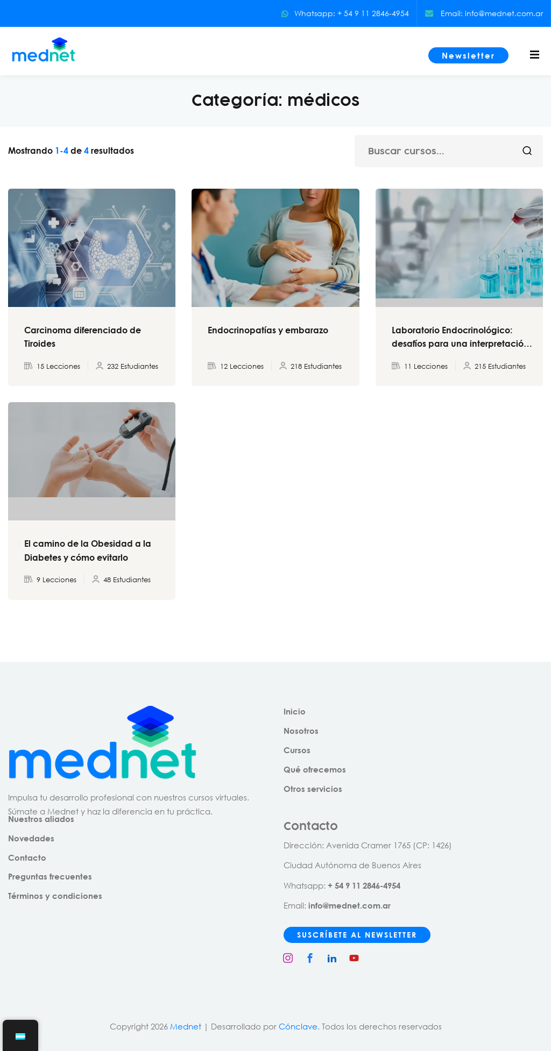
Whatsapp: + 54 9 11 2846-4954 (345, 13)
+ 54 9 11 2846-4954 (364, 885)
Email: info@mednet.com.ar (484, 13)
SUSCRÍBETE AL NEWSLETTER (357, 934)
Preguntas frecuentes (50, 876)
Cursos (297, 750)
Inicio (295, 711)
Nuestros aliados (41, 819)
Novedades (31, 838)
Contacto (27, 857)
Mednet (185, 1026)
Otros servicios (313, 788)
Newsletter (468, 55)
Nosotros (301, 730)
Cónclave (298, 1026)
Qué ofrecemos (315, 769)
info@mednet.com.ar (349, 905)
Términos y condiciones (55, 895)
